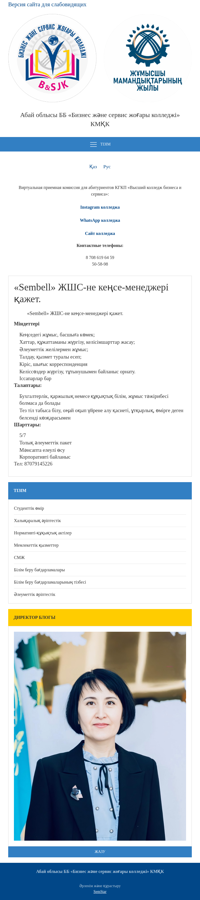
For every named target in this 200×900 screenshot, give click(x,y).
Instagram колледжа (100, 207)
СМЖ (19, 557)
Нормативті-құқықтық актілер (43, 533)
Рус (106, 166)
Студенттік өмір (29, 508)
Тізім (99, 145)
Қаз (93, 166)
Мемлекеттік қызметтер (36, 545)
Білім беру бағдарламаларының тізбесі (50, 582)
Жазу (100, 852)
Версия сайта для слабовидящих (47, 4)
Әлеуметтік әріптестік (34, 594)
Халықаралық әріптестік (37, 520)
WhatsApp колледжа (100, 220)
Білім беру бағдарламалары (39, 569)
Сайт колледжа (100, 233)
